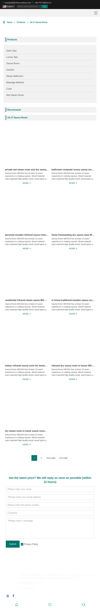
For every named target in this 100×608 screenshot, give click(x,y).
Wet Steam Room (15, 95)
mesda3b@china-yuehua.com (18, 3)
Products (21, 22)
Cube (9, 89)
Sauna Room (12, 63)
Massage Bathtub (15, 82)
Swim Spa (11, 51)
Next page (51, 458)
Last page (63, 458)
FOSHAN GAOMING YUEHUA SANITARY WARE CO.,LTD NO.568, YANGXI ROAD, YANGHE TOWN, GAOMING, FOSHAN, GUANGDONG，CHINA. (57, 576)
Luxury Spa (12, 57)
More (27, 183)
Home (9, 22)
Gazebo (10, 70)
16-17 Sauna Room (38, 22)
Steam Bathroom (14, 76)
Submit (12, 544)
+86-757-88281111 (43, 3)
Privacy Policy (31, 544)
